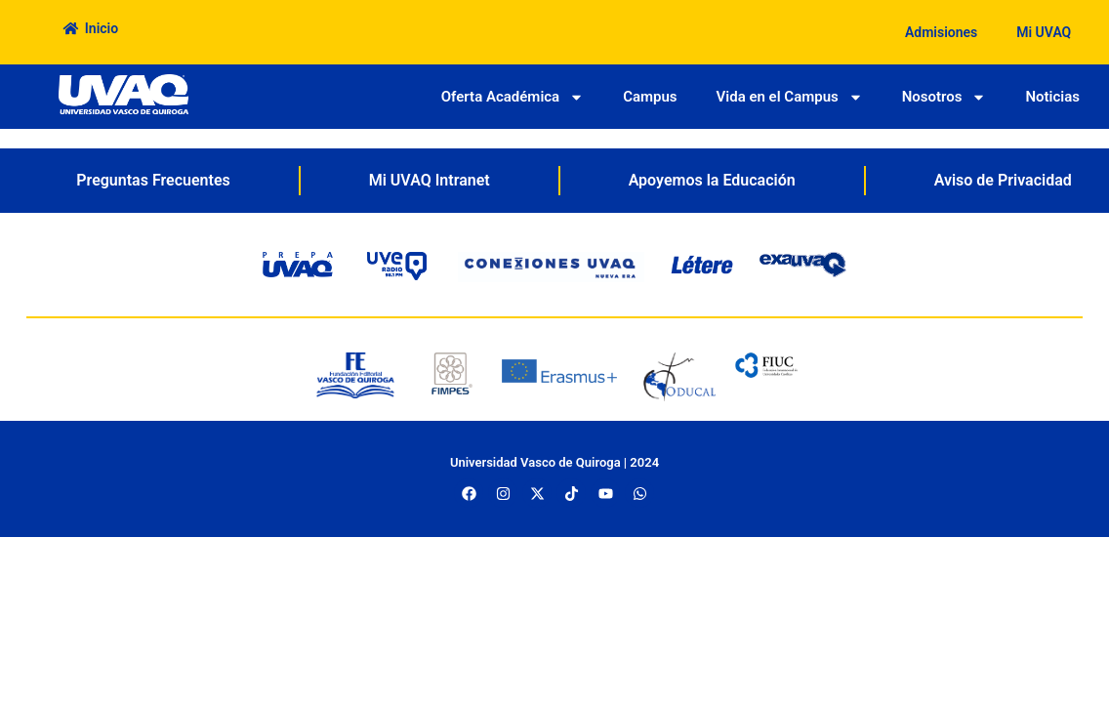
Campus (650, 96)
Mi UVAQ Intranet (429, 180)
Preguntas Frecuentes (152, 180)
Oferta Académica (512, 97)
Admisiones (941, 32)
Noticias (1052, 96)
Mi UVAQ (1043, 32)
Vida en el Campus (790, 97)
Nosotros (944, 97)
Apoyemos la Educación (712, 180)
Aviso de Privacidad (1003, 180)
